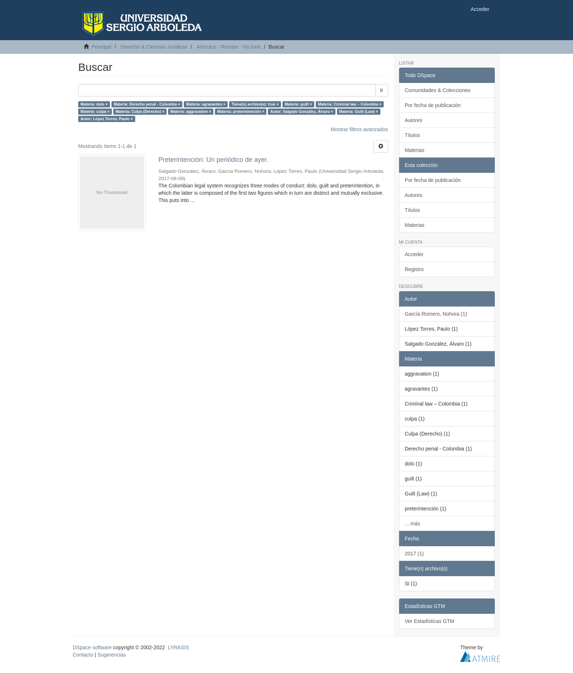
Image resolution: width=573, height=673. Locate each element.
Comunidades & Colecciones (438, 90)
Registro (414, 269)
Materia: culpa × (95, 111)
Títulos (412, 135)
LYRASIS (178, 647)
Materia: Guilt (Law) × (358, 111)
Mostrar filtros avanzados (359, 129)
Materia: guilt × (298, 104)
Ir (381, 90)
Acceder (414, 254)
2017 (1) (414, 553)
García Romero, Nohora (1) (436, 314)
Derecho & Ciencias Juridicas (154, 47)
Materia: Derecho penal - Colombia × (147, 104)
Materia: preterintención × (240, 111)
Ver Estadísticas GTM (429, 621)
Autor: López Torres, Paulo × (106, 119)
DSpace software (92, 647)
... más (412, 523)
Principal (101, 47)
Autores (413, 120)
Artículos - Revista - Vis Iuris (229, 47)
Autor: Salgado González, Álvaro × (301, 111)
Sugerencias (111, 655)
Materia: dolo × (93, 104)
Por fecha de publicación (433, 105)
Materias (415, 150)
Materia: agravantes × (205, 104)
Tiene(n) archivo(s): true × (255, 104)
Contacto (83, 655)
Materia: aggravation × (190, 111)
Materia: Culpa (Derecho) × (139, 111)
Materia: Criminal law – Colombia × (350, 104)
